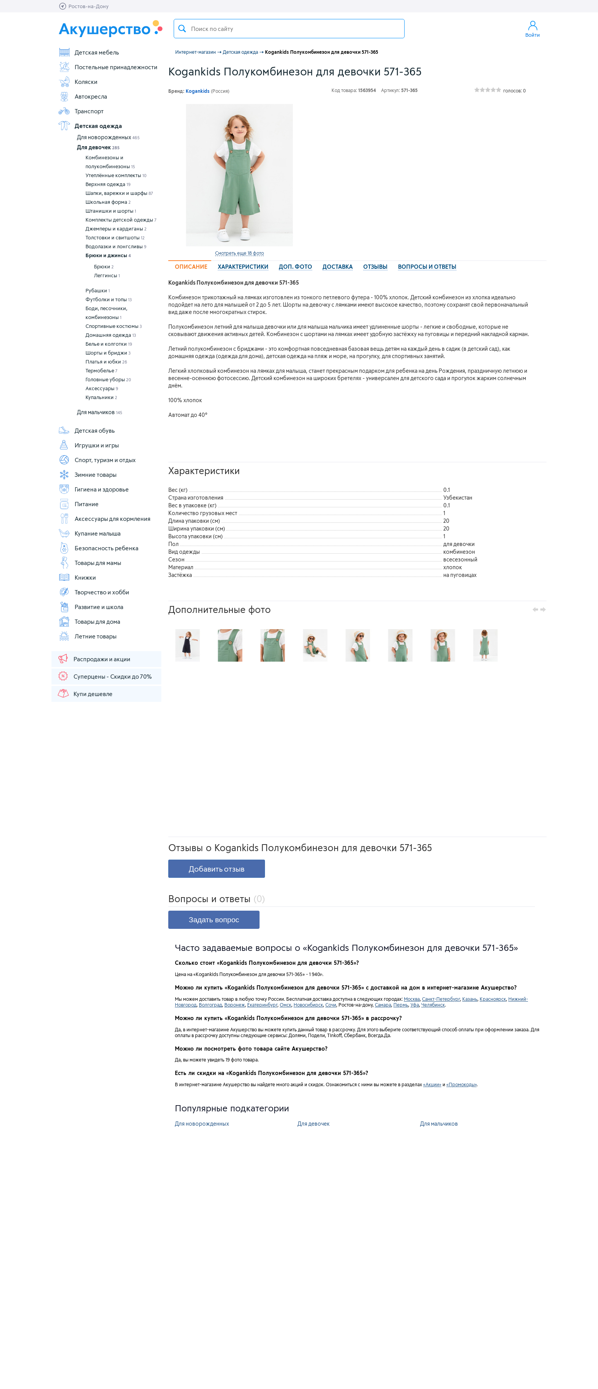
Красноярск (493, 999)
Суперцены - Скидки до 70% (104, 676)
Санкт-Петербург (441, 999)
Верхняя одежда (108, 184)
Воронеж (234, 1004)
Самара (383, 1004)
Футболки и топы (108, 299)
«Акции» (432, 1084)
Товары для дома (89, 621)
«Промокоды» (461, 1084)
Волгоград (210, 1004)
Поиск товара (182, 28)
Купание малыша (89, 533)
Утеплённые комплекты (116, 175)
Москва (412, 999)
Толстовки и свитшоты (115, 237)
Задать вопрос (214, 920)
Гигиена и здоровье (93, 489)
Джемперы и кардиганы (116, 228)
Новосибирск (308, 1004)
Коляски (77, 81)
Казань (469, 999)
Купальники (101, 397)
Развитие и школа (90, 607)
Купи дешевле (85, 693)
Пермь (400, 1004)
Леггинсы (107, 275)
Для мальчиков (99, 412)
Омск (285, 1004)
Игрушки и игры (88, 445)
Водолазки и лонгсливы (116, 246)
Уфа (414, 1004)
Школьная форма (108, 202)
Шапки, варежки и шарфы (119, 193)
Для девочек (98, 147)
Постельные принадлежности (107, 67)
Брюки (104, 266)
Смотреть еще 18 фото (239, 253)
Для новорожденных (108, 137)
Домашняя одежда (110, 335)
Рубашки (97, 290)
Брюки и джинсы (108, 255)
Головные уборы (108, 379)
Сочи (330, 1004)
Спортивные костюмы (113, 326)
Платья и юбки (106, 361)
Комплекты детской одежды (121, 220)
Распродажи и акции (93, 658)
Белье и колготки (108, 344)
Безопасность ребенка (98, 548)
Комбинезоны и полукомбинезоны (110, 161)
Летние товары (87, 636)
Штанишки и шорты (110, 211)
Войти (532, 28)
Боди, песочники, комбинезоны (106, 312)
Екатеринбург (262, 1004)
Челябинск (433, 1004)
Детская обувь (86, 430)
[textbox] (289, 28)
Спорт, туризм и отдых (97, 460)
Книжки (77, 577)
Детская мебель (88, 52)
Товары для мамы (89, 562)
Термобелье (101, 370)
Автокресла (82, 96)
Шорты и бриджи (108, 353)
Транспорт (81, 111)
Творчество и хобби (93, 592)
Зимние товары (87, 474)
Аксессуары (101, 388)
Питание (78, 504)
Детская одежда (90, 125)
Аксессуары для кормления (104, 518)
